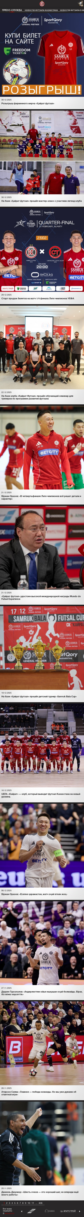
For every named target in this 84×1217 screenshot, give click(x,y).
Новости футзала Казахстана (41, 10)
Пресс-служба (12, 10)
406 (40, 1203)
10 (29, 1203)
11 (33, 1203)
